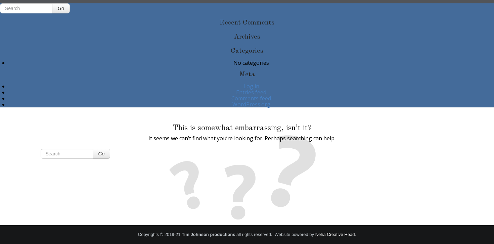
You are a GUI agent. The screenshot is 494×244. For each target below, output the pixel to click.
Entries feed (251, 92)
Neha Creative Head (335, 234)
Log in (251, 86)
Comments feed (251, 98)
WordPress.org (251, 104)
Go (61, 8)
